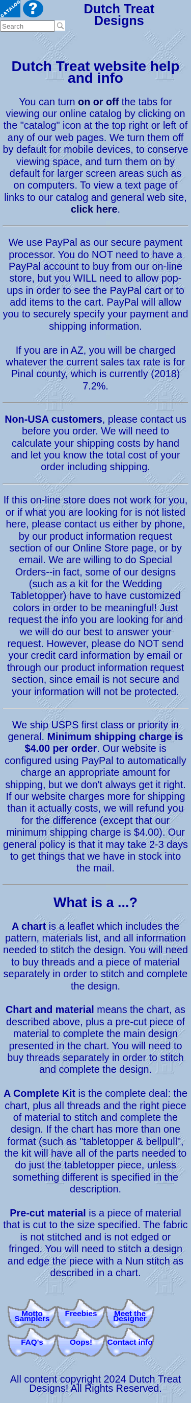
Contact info (129, 1342)
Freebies (81, 1313)
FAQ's (32, 1342)
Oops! (81, 1342)
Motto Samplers (32, 1316)
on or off (98, 101)
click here (94, 209)
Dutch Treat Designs (119, 15)
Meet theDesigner (129, 1316)
